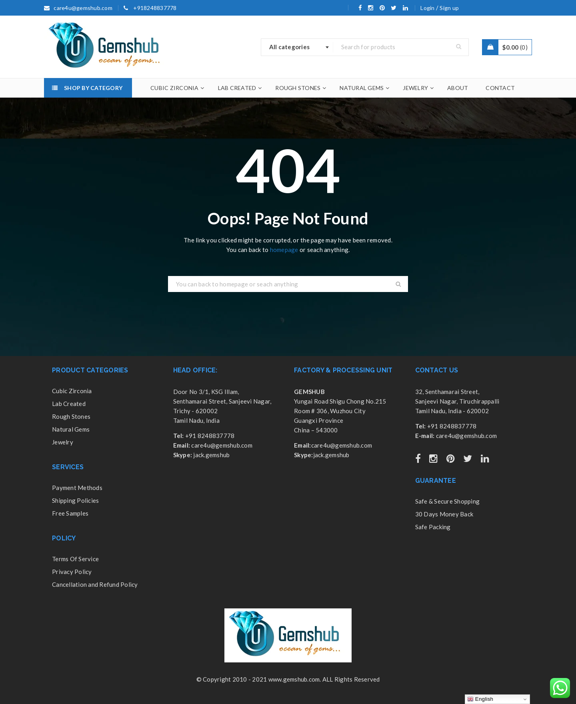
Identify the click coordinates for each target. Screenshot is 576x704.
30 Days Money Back (444, 514)
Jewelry (62, 442)
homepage (284, 249)
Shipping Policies (75, 500)
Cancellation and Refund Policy (95, 584)
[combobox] (297, 47)
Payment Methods (77, 487)
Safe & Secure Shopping (447, 501)
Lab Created (69, 403)
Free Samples (70, 513)
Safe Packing (433, 526)
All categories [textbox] (289, 46)
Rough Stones (71, 416)
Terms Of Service (75, 558)
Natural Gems (71, 429)
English (480, 699)
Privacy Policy (72, 571)
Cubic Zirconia (72, 390)
